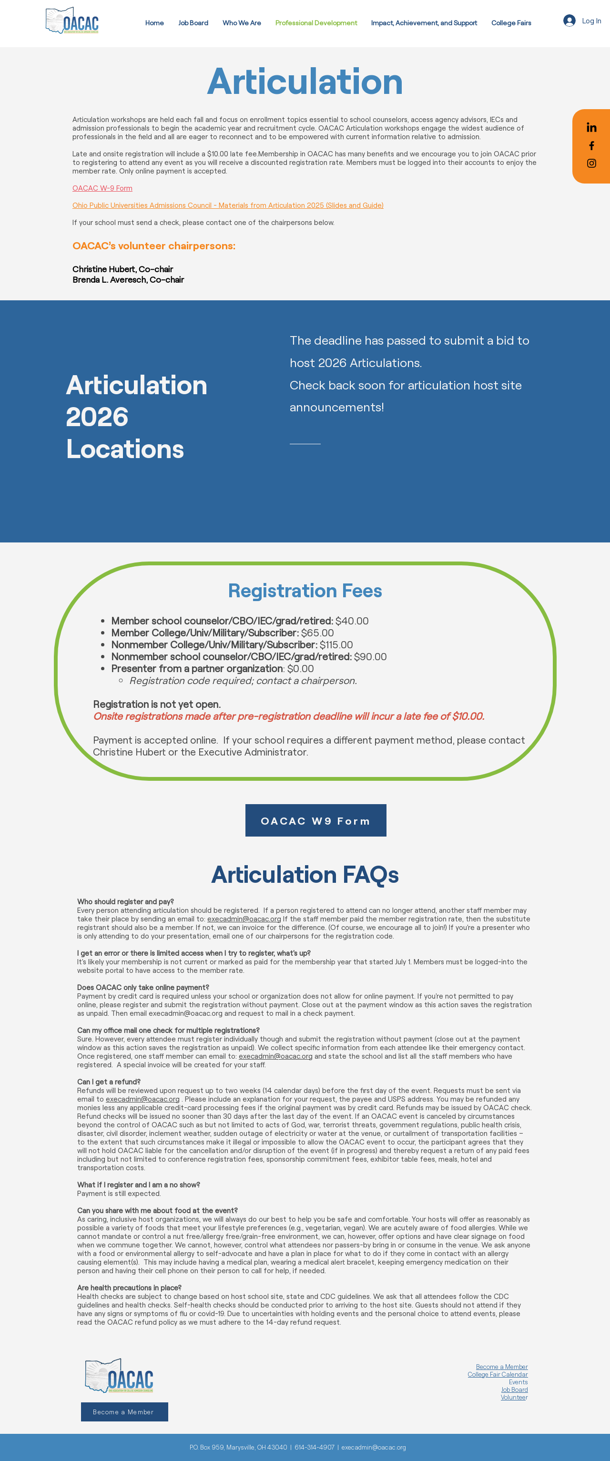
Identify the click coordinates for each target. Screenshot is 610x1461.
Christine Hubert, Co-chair (122, 269)
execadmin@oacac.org (244, 918)
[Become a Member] (124, 1411)
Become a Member (502, 1366)
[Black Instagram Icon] (592, 163)
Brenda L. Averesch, (110, 279)
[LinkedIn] (592, 128)
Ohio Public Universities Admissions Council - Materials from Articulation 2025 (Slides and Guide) (228, 205)
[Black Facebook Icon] (592, 146)
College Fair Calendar (498, 1374)
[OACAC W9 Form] (315, 820)
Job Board (514, 1389)
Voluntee (513, 1397)
